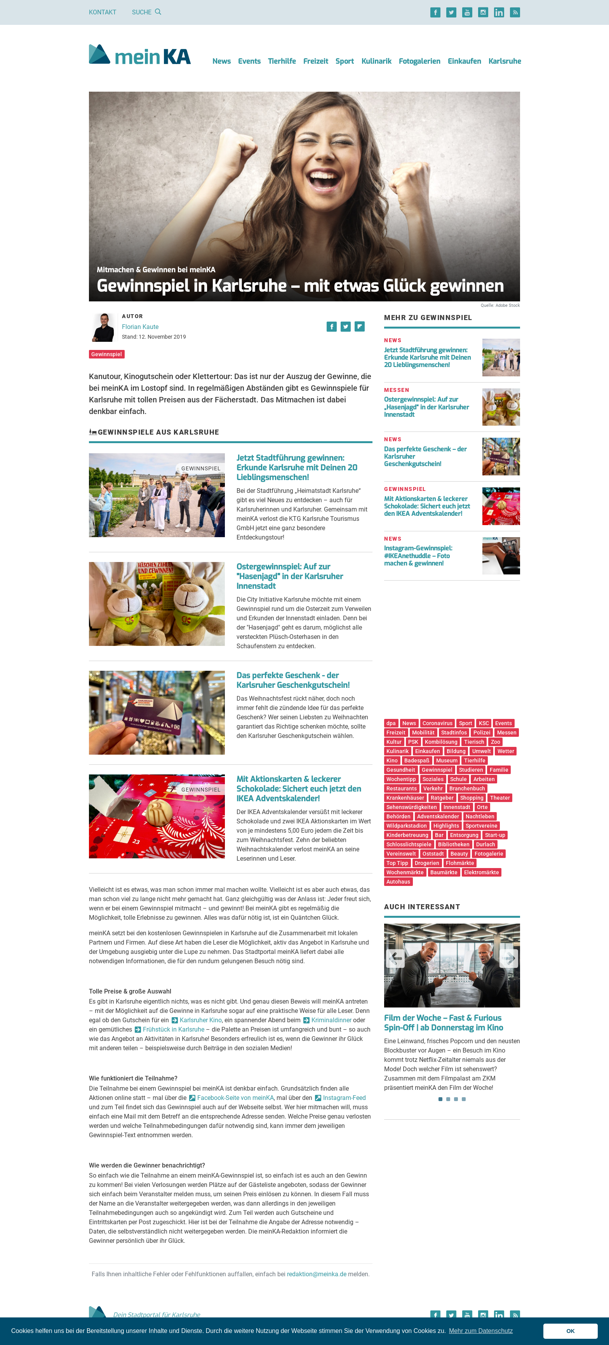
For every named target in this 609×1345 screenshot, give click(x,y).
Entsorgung (464, 835)
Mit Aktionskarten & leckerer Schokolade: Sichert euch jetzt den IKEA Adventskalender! (299, 789)
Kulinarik (377, 61)
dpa (391, 723)
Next (508, 958)
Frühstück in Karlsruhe (173, 1029)
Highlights (446, 826)
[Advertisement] (452, 652)
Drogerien (427, 863)
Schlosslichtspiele (409, 844)
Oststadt (433, 854)
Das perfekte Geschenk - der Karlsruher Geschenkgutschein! (293, 680)
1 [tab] (440, 1099)
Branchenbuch (467, 788)
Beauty (459, 854)
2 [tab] (448, 1099)
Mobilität (423, 732)
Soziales (433, 779)
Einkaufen (464, 61)
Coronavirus (437, 723)
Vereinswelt (401, 854)
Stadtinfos (454, 732)
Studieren (471, 770)
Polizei (482, 732)
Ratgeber (442, 798)
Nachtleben (480, 816)
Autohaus (398, 882)
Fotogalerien (419, 61)
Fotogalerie (489, 854)
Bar (439, 835)
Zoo (495, 742)
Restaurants (401, 788)
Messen (507, 732)
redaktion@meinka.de (316, 1274)
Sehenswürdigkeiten (411, 807)
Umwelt (481, 751)
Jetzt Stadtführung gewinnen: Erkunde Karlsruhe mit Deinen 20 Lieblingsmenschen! (297, 468)
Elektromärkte (481, 872)
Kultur (394, 742)
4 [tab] (464, 1099)
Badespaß (417, 760)
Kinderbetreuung (407, 835)
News (221, 61)
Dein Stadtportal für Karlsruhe (144, 1315)
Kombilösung (441, 742)
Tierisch (474, 742)
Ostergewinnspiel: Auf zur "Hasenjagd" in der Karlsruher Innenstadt (290, 577)
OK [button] (570, 1331)
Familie (499, 770)
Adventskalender (438, 816)
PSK (413, 742)
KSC (484, 723)
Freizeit (315, 61)
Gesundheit (400, 770)
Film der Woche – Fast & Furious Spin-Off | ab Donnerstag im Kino (443, 1023)
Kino (392, 760)
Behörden (398, 816)
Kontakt (103, 12)
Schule (458, 779)
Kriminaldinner (331, 1020)
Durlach (485, 844)
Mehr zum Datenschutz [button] (481, 1331)
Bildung (456, 751)
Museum (447, 760)
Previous (395, 958)
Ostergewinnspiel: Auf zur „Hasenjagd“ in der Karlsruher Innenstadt (426, 406)
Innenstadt (457, 807)
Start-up (495, 835)
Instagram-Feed (344, 1097)
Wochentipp (401, 779)
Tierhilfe (282, 61)
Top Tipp (397, 863)
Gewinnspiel (106, 354)
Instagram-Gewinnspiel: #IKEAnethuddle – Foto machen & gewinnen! (418, 555)
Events (249, 61)
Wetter (506, 751)
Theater (500, 798)
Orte (482, 807)
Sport (345, 61)
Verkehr (433, 788)
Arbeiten (484, 779)
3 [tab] (456, 1099)
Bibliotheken (454, 844)
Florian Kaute (140, 327)
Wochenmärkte (405, 872)
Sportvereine (482, 826)
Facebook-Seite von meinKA (235, 1097)
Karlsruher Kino (201, 1020)
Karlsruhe (505, 61)
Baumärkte (444, 872)
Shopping (472, 798)
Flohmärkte (460, 863)
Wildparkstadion (406, 826)
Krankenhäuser (405, 798)
